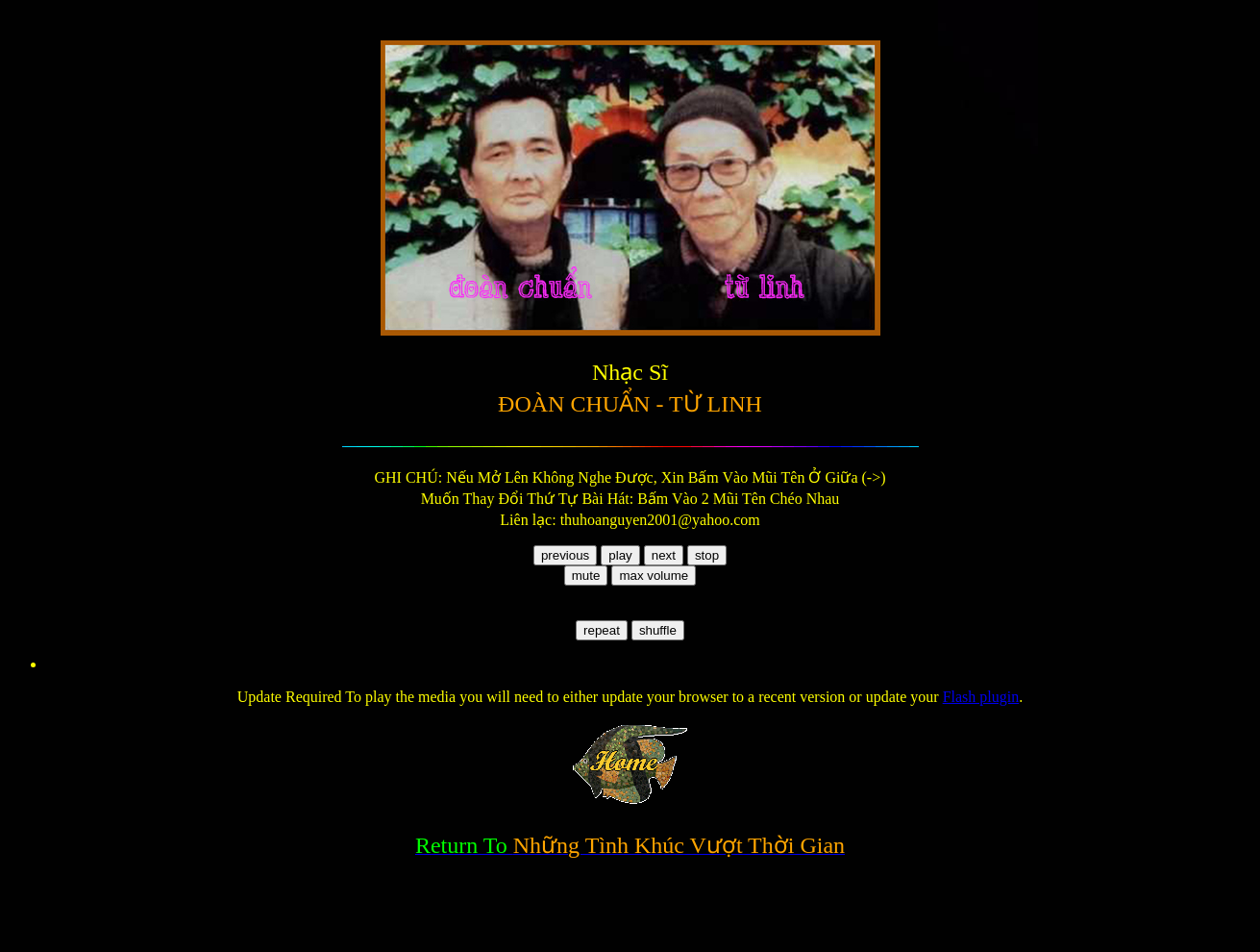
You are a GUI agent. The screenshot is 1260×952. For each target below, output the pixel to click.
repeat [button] (601, 630)
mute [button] (586, 575)
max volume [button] (653, 575)
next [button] (664, 555)
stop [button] (707, 555)
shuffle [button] (658, 630)
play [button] (619, 555)
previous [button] (565, 555)
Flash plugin (981, 697)
